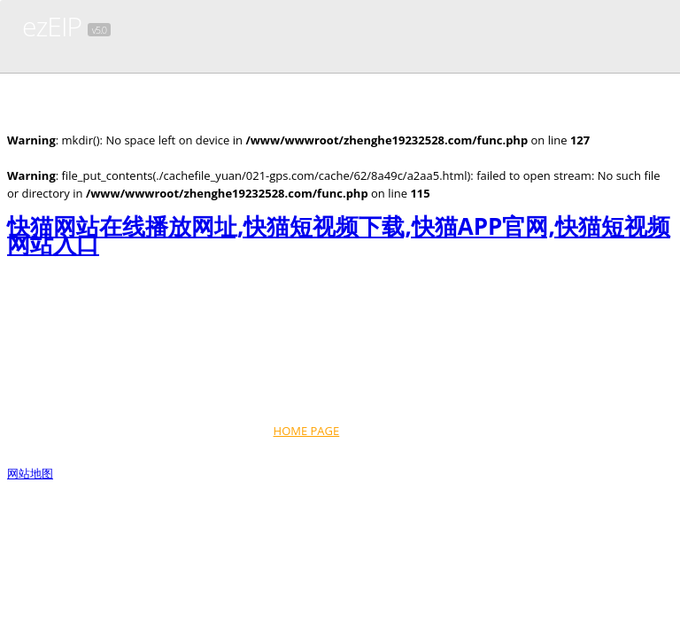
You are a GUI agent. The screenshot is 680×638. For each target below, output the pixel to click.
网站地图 (30, 473)
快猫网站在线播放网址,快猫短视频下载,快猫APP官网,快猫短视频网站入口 (338, 235)
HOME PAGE (307, 431)
